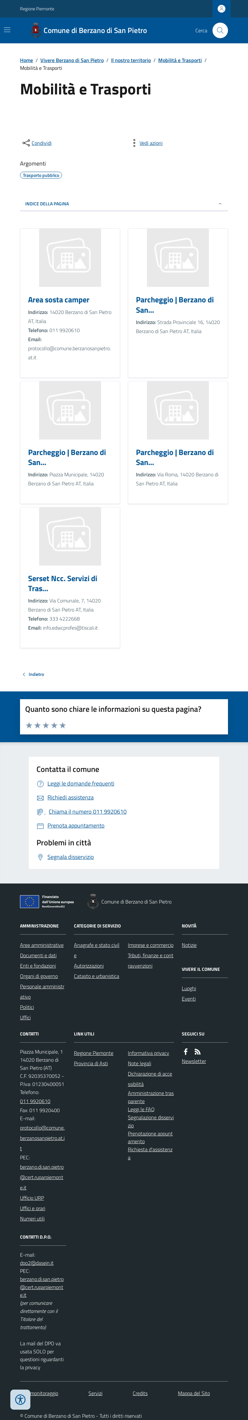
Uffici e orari (32, 1208)
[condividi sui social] (36, 143)
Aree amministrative (42, 945)
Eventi (189, 999)
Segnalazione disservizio (151, 1121)
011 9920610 (35, 1101)
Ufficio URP (32, 1198)
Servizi (95, 1393)
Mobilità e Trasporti (180, 60)
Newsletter (194, 1061)
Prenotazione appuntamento (150, 1137)
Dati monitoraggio (39, 1393)
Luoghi (189, 988)
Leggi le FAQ (141, 1109)
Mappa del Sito (194, 1393)
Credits (140, 1393)
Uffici (25, 1017)
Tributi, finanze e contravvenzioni (150, 960)
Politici (27, 1007)
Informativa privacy (148, 1053)
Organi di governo (39, 976)
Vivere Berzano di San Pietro (72, 60)
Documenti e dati (38, 955)
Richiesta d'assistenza (150, 1153)
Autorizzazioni (89, 966)
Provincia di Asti (91, 1063)
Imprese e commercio (150, 945)
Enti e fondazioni (38, 966)
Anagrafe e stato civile (96, 950)
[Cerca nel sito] (217, 30)
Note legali (139, 1063)
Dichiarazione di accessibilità (150, 1079)
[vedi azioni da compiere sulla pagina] (146, 143)
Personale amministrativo (42, 991)
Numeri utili (32, 1218)
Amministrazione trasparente (151, 1097)
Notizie (189, 945)
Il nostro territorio (131, 60)
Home (26, 60)
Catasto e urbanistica (96, 976)
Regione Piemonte (37, 8)
